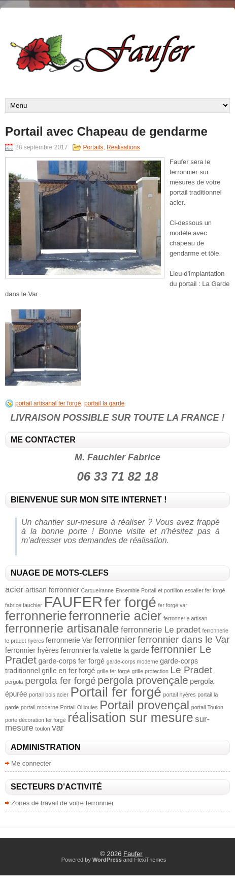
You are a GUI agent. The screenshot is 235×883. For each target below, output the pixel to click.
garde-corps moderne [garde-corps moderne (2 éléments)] (132, 661)
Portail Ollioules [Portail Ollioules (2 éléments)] (79, 707)
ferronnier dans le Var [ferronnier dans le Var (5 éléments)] (183, 639)
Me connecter (31, 763)
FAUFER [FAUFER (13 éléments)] (73, 601)
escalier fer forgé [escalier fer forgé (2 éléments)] (205, 590)
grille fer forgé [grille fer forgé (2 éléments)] (113, 671)
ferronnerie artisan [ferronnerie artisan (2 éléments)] (185, 618)
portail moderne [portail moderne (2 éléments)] (39, 707)
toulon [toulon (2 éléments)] (43, 729)
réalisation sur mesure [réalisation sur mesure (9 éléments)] (130, 717)
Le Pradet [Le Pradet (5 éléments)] (191, 670)
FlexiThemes (150, 860)
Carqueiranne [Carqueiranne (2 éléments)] (97, 590)
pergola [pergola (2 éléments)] (14, 682)
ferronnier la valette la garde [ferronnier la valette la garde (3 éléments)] (104, 650)
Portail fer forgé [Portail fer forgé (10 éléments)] (115, 692)
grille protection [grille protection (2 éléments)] (150, 671)
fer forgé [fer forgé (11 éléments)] (130, 602)
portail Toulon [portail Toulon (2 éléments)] (207, 707)
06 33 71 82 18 (117, 476)
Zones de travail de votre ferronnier (62, 803)
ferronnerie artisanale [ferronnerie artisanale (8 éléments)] (62, 628)
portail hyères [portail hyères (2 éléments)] (179, 694)
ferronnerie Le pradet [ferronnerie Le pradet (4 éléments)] (160, 630)
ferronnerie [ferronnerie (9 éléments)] (36, 616)
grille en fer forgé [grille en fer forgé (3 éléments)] (68, 671)
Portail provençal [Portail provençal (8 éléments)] (144, 705)
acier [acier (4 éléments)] (14, 589)
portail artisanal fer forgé (48, 403)
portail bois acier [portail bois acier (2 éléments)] (49, 694)
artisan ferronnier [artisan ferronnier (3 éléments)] (52, 590)
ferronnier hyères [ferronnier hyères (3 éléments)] (32, 650)
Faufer (133, 854)
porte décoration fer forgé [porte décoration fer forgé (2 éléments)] (35, 720)
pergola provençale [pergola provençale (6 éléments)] (142, 680)
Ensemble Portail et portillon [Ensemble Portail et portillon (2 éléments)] (149, 590)
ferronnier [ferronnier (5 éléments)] (115, 639)
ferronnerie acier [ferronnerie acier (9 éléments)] (115, 616)
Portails (93, 147)
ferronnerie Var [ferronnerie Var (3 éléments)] (69, 640)
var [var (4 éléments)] (57, 728)
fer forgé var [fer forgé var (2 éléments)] (172, 605)
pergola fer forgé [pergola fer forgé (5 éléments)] (60, 680)
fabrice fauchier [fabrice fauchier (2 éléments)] (23, 605)
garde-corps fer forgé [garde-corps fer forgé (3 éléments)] (71, 661)
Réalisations (123, 147)
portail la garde (104, 403)
